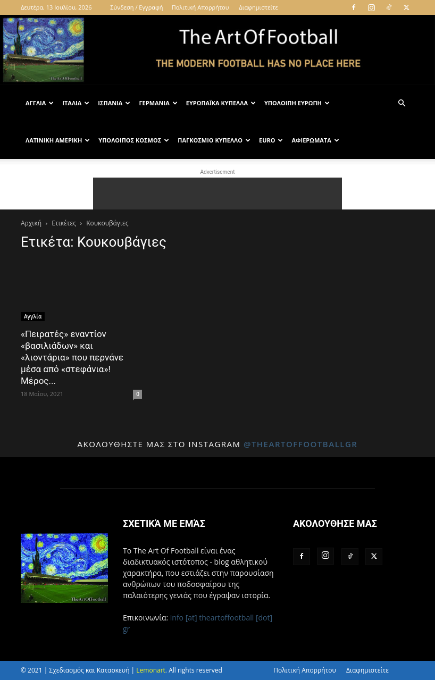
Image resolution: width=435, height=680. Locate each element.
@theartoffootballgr (301, 444)
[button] (401, 103)
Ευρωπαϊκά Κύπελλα (221, 103)
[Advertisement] (217, 193)
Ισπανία (114, 103)
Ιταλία (75, 103)
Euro (271, 140)
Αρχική (31, 223)
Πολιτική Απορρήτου (200, 7)
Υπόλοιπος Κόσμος (133, 140)
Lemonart (150, 670)
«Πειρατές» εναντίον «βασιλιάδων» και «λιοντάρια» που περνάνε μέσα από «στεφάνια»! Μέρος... (72, 357)
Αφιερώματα (315, 140)
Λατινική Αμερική (58, 140)
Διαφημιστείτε (258, 7)
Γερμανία (158, 103)
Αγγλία (40, 103)
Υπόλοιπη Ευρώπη (297, 103)
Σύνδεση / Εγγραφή (136, 7)
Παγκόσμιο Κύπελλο (214, 140)
